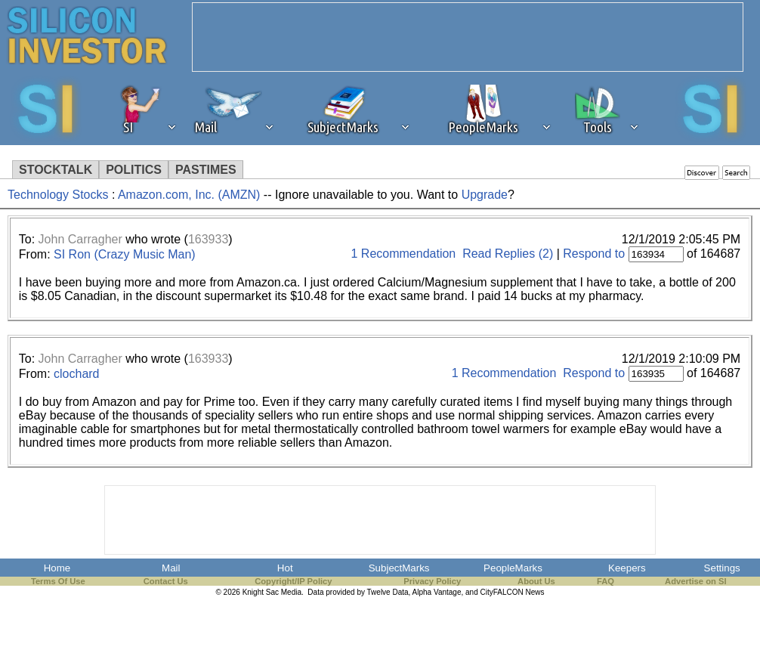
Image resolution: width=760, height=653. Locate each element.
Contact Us (166, 581)
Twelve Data (388, 592)
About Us (536, 581)
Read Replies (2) (507, 253)
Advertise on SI (695, 581)
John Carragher (80, 239)
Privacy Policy (432, 581)
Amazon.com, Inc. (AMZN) (189, 194)
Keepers (627, 568)
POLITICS (134, 169)
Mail (171, 568)
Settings (722, 568)
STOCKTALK (55, 169)
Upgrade (485, 194)
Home (57, 568)
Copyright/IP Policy (293, 581)
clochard (76, 373)
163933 (208, 239)
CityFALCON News (512, 592)
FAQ (605, 581)
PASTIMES (205, 169)
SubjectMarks (399, 568)
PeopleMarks (512, 568)
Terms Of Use (58, 581)
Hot (285, 568)
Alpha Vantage (437, 592)
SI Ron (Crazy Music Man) (125, 254)
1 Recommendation (403, 253)
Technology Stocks (58, 194)
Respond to (594, 253)
